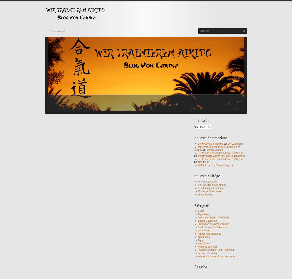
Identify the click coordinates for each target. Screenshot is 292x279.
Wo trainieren (58, 31)
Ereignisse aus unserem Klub (213, 224)
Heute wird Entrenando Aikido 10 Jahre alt (220, 153)
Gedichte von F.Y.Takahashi (213, 227)
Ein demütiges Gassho (210, 188)
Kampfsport (204, 243)
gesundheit (204, 230)
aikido (201, 211)
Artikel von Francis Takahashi (213, 217)
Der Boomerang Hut (222, 165)
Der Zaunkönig (236, 143)
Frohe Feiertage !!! (208, 181)
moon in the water (207, 253)
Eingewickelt (205, 194)
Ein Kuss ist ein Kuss (209, 191)
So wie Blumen (215, 149)
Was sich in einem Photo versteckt (216, 256)
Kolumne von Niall (207, 246)
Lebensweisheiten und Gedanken (216, 250)
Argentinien (204, 214)
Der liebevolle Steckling (210, 143)
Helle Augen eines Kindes (212, 184)
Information (204, 237)
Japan (201, 240)
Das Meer (203, 162)
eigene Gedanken (207, 220)
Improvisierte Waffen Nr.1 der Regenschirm (221, 156)
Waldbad (202, 165)
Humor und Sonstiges (209, 233)
